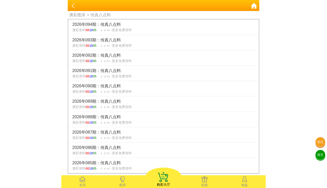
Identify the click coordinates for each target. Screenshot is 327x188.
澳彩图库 (77, 15)
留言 (320, 155)
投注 (320, 142)
